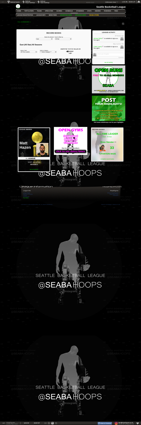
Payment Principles (28, 194)
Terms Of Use (116, 204)
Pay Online (26, 198)
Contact (25, 195)
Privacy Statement (106, 204)
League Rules (26, 193)
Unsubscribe (26, 196)
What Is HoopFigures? (113, 193)
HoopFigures (114, 190)
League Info (27, 190)
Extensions (115, 195)
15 (99, 142)
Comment (121, 57)
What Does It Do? (114, 194)
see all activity (108, 62)
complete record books (107, 159)
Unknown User (110, 2)
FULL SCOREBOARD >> (24, 22)
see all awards (34, 169)
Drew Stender (107, 142)
